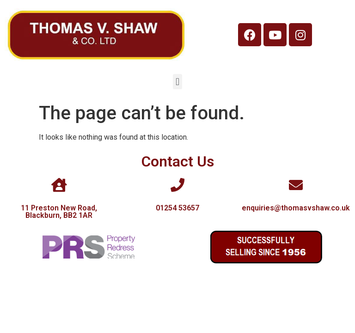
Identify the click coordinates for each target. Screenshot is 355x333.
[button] (177, 81)
